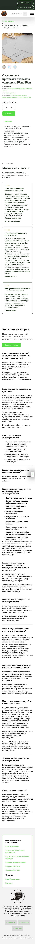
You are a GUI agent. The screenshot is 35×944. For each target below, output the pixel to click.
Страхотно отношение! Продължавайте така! (14, 190)
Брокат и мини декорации (15, 862)
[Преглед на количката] (32, 474)
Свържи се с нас (11, 345)
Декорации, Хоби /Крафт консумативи (15, 851)
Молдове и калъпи (12, 866)
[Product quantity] (9, 107)
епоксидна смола (10, 93)
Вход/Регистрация (12, 879)
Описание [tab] (8, 121)
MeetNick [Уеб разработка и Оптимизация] (30, 938)
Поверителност (6, 938)
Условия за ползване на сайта (19, 938)
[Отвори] (32, 14)
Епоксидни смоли (12, 846)
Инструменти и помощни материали (17, 88)
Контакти (8, 883)
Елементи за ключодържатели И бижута (17, 857)
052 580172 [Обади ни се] (25, 3)
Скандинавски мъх (12, 870)
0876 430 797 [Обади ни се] (24, 7)
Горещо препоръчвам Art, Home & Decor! (16, 234)
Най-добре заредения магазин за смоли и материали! (17, 290)
